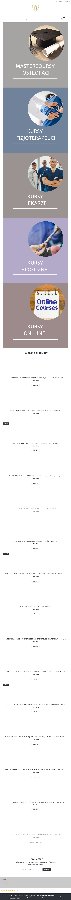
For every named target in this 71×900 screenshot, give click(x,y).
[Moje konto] (44, 19)
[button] (9, 19)
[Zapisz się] (47, 869)
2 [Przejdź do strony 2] (36, 850)
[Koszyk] (62, 19)
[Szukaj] (26, 19)
